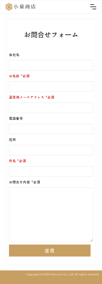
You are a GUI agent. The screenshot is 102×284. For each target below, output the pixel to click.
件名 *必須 (17, 160)
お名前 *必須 (19, 75)
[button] (93, 6)
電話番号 (16, 118)
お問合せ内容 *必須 (24, 182)
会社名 (14, 54)
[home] (21, 7)
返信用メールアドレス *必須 (31, 97)
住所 (12, 139)
